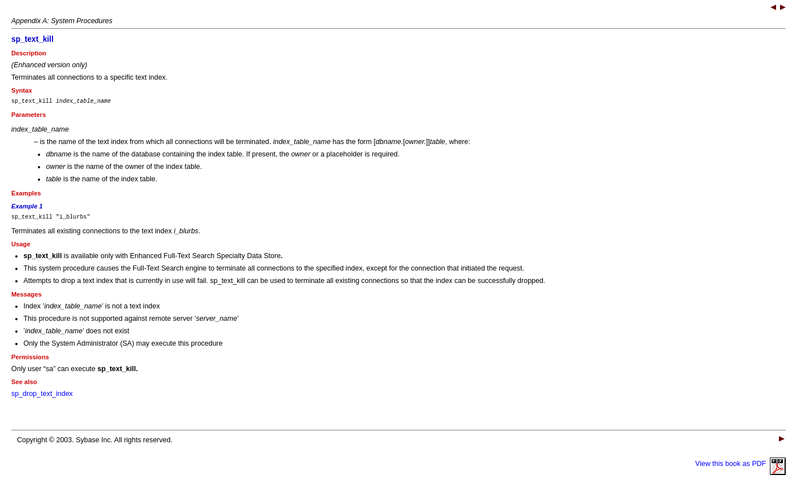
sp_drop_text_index (42, 397)
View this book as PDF (740, 467)
